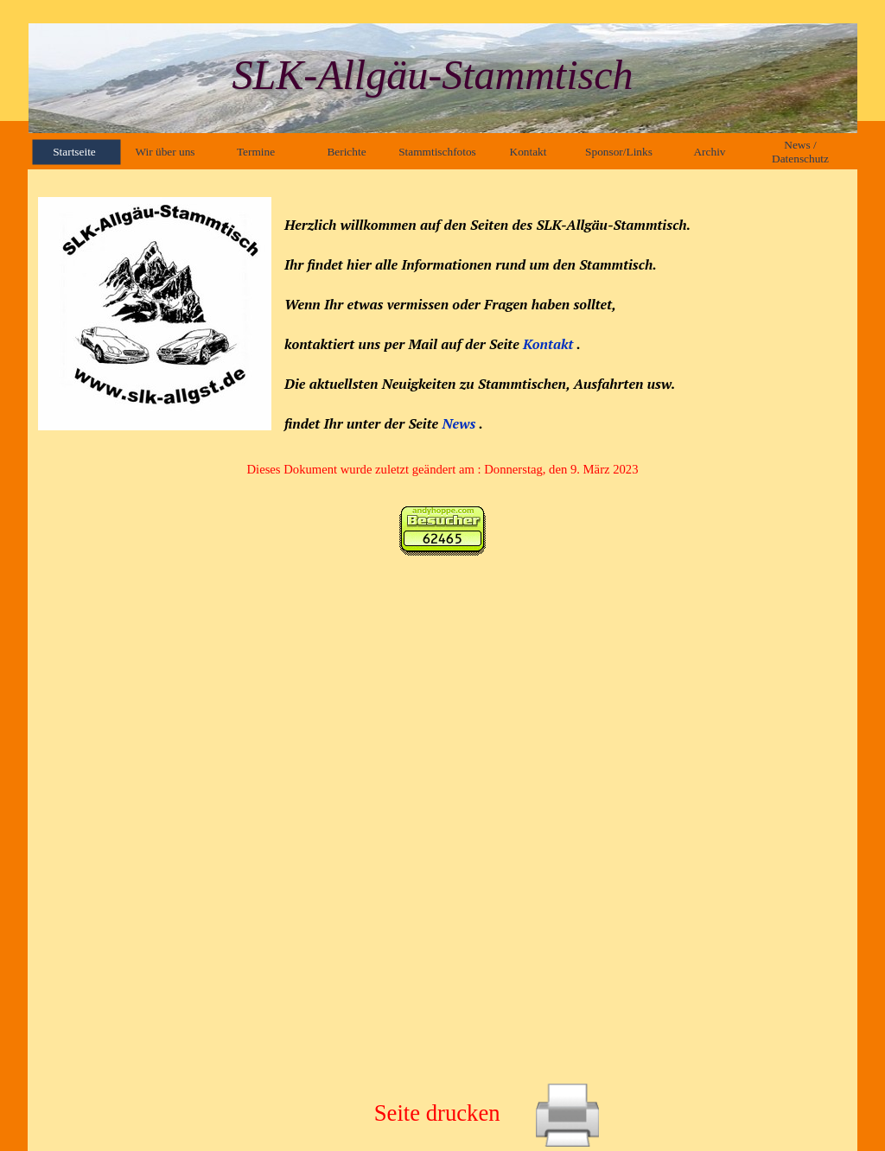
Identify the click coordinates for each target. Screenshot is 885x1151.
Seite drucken (437, 1113)
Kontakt (549, 343)
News (458, 423)
